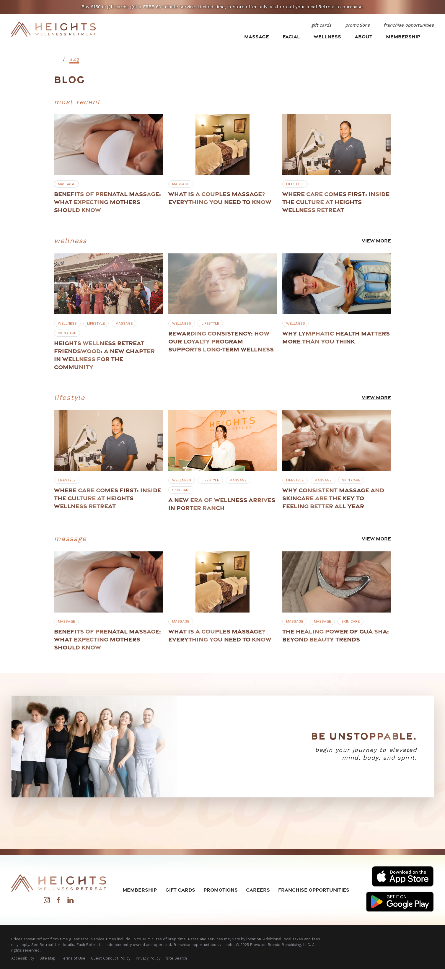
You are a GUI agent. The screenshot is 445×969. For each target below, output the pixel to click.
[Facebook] (59, 901)
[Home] (53, 29)
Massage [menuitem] (256, 36)
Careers (258, 890)
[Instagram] (47, 901)
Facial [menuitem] (291, 36)
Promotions (220, 890)
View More (376, 240)
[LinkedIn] (70, 901)
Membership (140, 890)
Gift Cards (180, 890)
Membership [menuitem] (403, 36)
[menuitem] (22, 958)
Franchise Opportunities (313, 890)
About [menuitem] (363, 36)
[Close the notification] (433, 6)
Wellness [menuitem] (327, 36)
